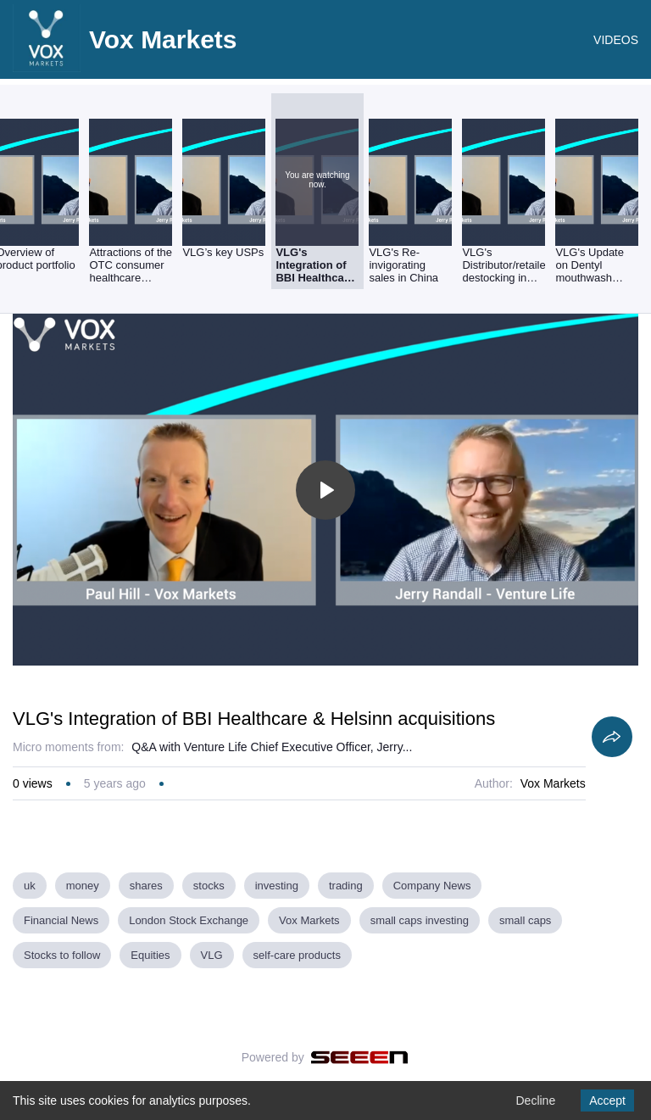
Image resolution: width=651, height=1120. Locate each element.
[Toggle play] (325, 490)
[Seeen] (359, 1057)
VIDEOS (615, 40)
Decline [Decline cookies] (535, 1100)
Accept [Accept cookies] (607, 1100)
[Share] (612, 736)
